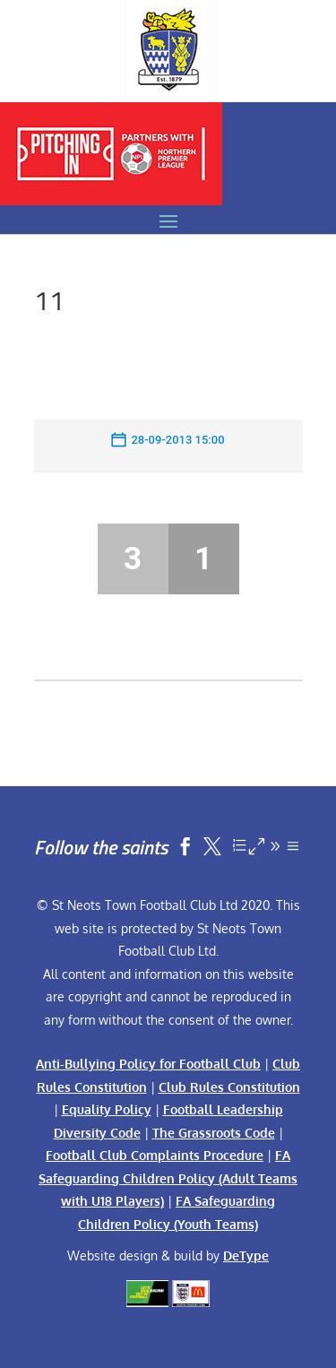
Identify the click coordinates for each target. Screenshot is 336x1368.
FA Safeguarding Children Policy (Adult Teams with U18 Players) (168, 1177)
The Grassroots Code (213, 1132)
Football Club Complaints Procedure (154, 1155)
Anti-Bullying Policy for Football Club (148, 1063)
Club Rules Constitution (229, 1087)
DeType (246, 1255)
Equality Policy (106, 1109)
